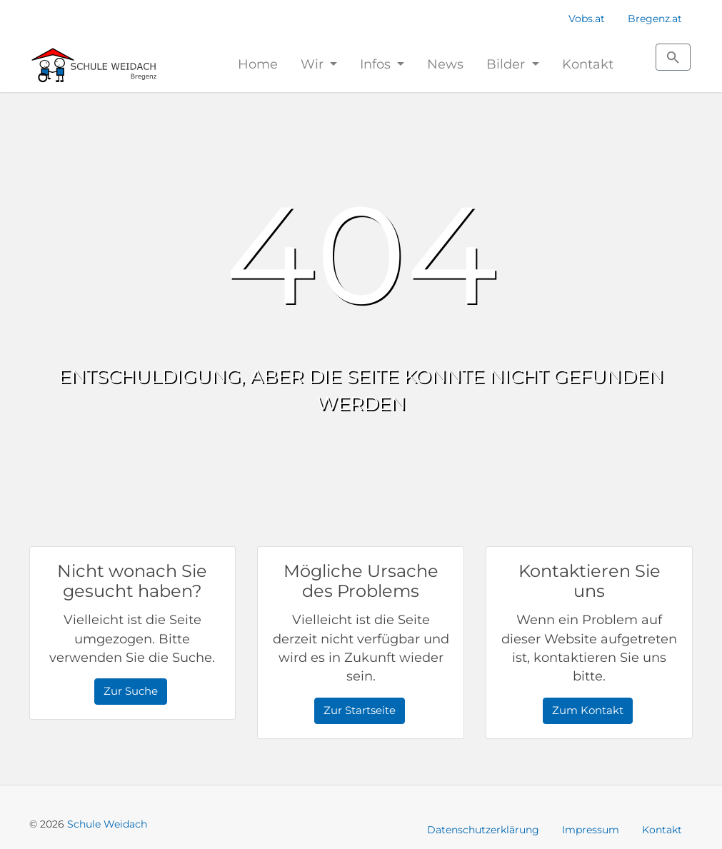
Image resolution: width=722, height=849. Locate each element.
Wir (314, 63)
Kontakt (587, 63)
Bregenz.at (655, 18)
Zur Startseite (360, 710)
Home (258, 63)
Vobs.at (586, 18)
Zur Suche (131, 691)
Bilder (507, 63)
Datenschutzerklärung (483, 829)
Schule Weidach (107, 824)
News (445, 63)
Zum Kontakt (587, 710)
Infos (377, 63)
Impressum (590, 829)
